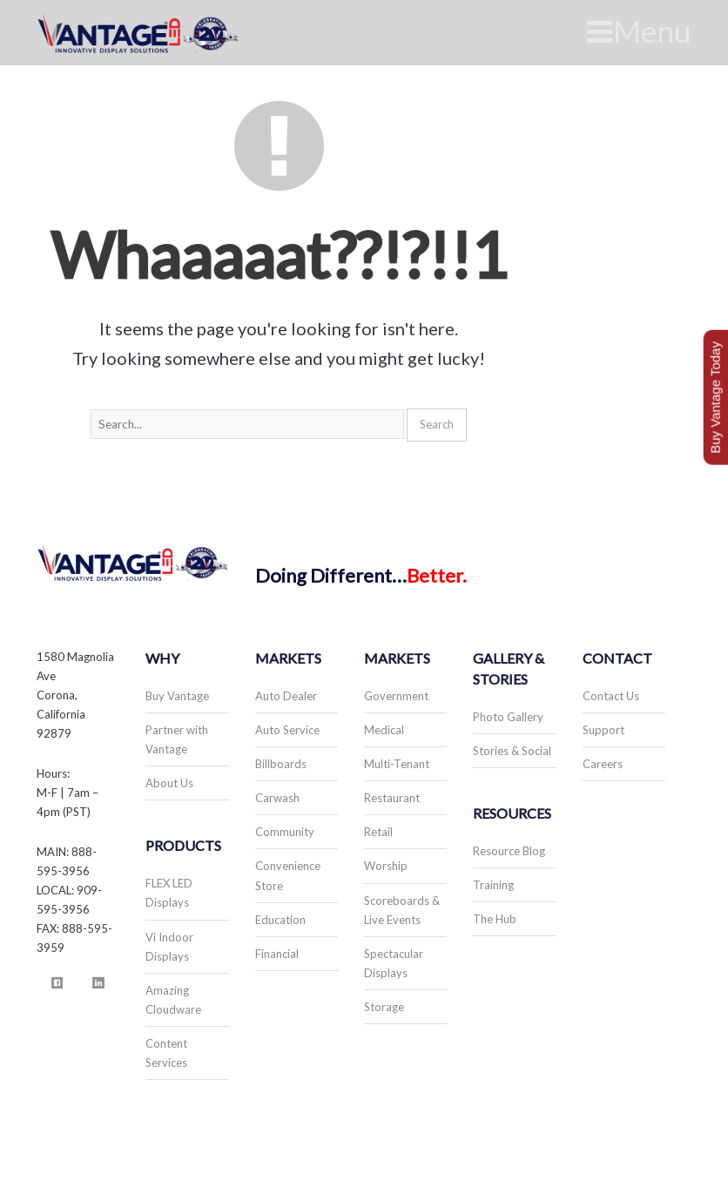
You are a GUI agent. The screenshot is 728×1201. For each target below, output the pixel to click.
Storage (384, 1007)
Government (396, 696)
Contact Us (611, 696)
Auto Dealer (286, 696)
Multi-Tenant (396, 764)
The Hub (494, 919)
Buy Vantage (177, 696)
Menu (639, 30)
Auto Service (287, 730)
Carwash (277, 798)
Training (493, 885)
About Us (169, 783)
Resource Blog (509, 851)
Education (280, 920)
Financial (277, 954)
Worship (386, 866)
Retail (378, 832)
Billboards (281, 764)
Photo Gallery (508, 717)
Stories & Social (512, 751)
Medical (384, 730)
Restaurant (392, 798)
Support (603, 730)
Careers (603, 764)
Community (284, 832)
